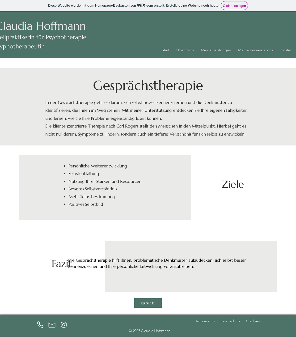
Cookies (251, 321)
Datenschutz (230, 321)
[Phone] (40, 324)
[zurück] (148, 303)
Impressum (205, 321)
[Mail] (52, 324)
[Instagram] (63, 324)
